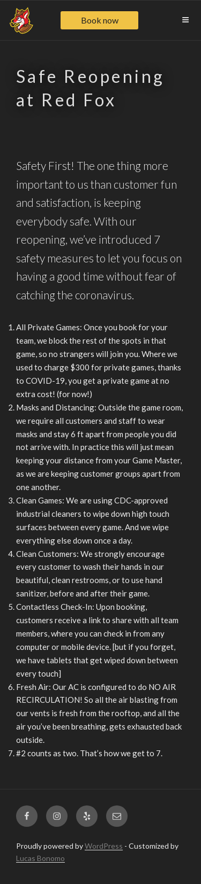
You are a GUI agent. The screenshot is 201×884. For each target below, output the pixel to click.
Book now (99, 20)
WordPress (104, 845)
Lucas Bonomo (40, 858)
